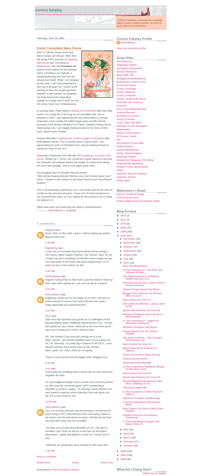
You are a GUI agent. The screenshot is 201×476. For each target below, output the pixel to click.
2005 (124, 455)
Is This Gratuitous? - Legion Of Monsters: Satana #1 (141, 322)
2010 (124, 223)
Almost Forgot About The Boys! (141, 289)
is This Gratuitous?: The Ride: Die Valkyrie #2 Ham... (142, 271)
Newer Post (43, 462)
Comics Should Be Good (131, 98)
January (128, 445)
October (128, 246)
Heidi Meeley (52, 276)
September (130, 250)
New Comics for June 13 (137, 373)
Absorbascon (124, 61)
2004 (124, 459)
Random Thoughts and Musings (141, 398)
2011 (124, 219)
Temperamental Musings (137, 362)
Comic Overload (126, 92)
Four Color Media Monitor (132, 109)
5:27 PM (50, 289)
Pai (119, 139)
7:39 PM (50, 242)
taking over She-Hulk (84, 110)
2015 (124, 215)
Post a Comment (46, 456)
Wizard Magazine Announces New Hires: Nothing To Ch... (142, 382)
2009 (124, 227)
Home (75, 462)
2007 (124, 235)
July (126, 258)
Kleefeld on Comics (128, 115)
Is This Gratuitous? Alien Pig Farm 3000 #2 (143, 393)
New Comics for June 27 (137, 299)
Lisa (47, 368)
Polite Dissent (125, 146)
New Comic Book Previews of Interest (140, 349)
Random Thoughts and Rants (140, 327)
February (129, 441)
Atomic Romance (127, 71)
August (127, 254)
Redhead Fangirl (126, 156)
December (129, 238)
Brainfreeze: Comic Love (131, 81)
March (127, 437)
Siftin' (120, 170)
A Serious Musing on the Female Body (141, 403)
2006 (124, 451)
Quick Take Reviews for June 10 (141, 377)
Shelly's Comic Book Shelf (132, 166)
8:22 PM (50, 363)
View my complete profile (131, 48)
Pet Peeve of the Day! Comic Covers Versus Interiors (144, 284)
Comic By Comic (126, 85)
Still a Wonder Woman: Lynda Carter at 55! (144, 305)
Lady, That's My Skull (129, 122)
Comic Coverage (126, 88)
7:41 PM (50, 450)
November (129, 242)
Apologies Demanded (129, 68)
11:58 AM (50, 401)
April (126, 433)
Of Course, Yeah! (127, 136)
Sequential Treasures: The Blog (135, 160)
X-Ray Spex (123, 180)
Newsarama (43, 66)
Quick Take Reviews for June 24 (141, 310)
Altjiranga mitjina (127, 64)
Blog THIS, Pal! (125, 75)
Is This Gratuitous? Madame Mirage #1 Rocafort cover (143, 367)
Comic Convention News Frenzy (141, 354)
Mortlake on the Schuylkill (132, 126)
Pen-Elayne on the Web (130, 143)
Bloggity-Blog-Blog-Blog (131, 78)
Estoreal (121, 105)
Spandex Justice (126, 177)
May (126, 429)
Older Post (107, 462)
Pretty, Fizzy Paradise (129, 153)
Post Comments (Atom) (65, 469)
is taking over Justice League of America (81, 138)
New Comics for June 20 (137, 344)
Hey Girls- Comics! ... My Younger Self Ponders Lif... (142, 339)
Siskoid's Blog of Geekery (132, 173)
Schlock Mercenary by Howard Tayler (138, 201)
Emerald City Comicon (130, 102)
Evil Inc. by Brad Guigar (130, 194)
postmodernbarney (128, 149)
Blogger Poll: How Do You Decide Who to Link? (142, 294)
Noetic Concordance (129, 132)
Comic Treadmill (126, 95)
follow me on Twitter (155, 473)
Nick (47, 316)
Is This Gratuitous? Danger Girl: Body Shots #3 (141, 422)
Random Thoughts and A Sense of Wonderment (143, 315)
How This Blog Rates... (136, 266)
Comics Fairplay (48, 10)
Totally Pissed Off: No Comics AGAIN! (140, 332)
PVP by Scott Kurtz (128, 197)
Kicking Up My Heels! (135, 358)
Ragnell (49, 229)
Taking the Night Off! (135, 387)
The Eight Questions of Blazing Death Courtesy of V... (141, 277)
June (126, 262)
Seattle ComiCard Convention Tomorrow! (140, 416)
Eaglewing (51, 248)
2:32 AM (50, 271)
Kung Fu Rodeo (126, 119)
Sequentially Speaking (130, 163)
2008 (124, 231)
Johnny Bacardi (126, 112)
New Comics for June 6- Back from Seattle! (143, 409)
